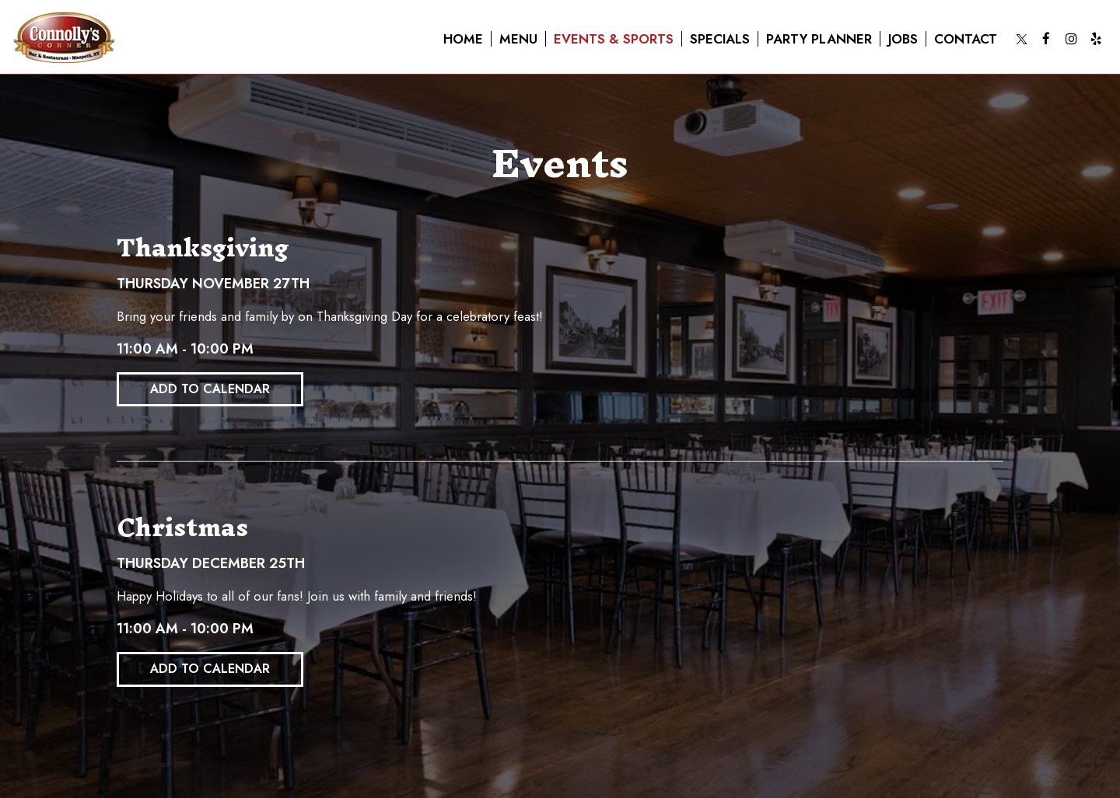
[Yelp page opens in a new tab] (1095, 38)
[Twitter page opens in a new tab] (1021, 38)
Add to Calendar (210, 389)
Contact (965, 39)
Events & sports (614, 39)
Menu (518, 39)
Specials (720, 39)
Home (463, 39)
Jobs (903, 39)
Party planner (819, 39)
